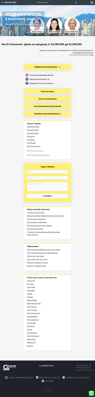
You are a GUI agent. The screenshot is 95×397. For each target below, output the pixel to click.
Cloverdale (31, 287)
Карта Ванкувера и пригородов (38, 155)
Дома (91, 55)
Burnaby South (33, 130)
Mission (30, 346)
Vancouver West (33, 126)
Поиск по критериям (48, 99)
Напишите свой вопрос (36, 184)
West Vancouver (33, 336)
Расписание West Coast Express (39, 225)
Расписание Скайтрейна (37, 222)
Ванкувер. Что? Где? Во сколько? (39, 83)
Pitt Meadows (32, 316)
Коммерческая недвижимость (47, 113)
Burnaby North (33, 133)
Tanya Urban (47, 381)
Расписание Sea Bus (35, 229)
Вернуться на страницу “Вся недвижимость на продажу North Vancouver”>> (66, 50)
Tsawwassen (32, 333)
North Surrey (32, 310)
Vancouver (31, 281)
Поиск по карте (47, 91)
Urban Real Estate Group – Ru (37, 79)
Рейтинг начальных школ (37, 262)
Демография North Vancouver (83, 53)
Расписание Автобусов (36, 219)
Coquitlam (31, 140)
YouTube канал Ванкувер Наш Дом (40, 75)
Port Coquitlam (33, 320)
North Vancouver (33, 146)
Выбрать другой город (35, 151)
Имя (30, 172)
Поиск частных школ (35, 256)
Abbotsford (31, 342)
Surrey (29, 329)
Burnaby (30, 284)
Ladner (29, 294)
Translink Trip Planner (36, 212)
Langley (30, 297)
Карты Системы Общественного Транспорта (45, 216)
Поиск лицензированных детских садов (43, 249)
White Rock (31, 339)
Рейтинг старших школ (36, 266)
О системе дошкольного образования (42, 253)
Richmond (31, 136)
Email (31, 178)
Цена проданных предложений (47, 106)
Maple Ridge (32, 300)
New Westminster (34, 303)
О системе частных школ (37, 259)
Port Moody (31, 143)
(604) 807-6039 (10, 2)
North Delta (31, 307)
